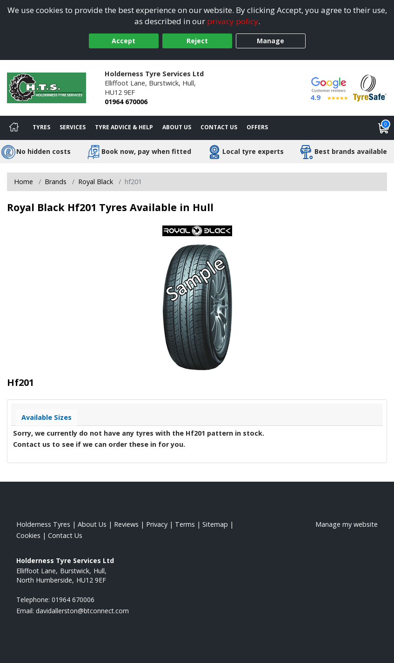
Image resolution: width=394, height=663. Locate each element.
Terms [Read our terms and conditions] (185, 524)
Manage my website (346, 524)
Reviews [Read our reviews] (126, 524)
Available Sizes (46, 417)
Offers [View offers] (257, 127)
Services (73, 127)
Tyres (41, 127)
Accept (123, 40)
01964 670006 (126, 101)
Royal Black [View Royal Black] (95, 181)
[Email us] (82, 610)
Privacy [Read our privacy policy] (156, 524)
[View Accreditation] (370, 87)
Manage (270, 40)
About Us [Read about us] (92, 524)
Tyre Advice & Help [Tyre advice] (124, 127)
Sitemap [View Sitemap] (215, 524)
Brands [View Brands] (56, 181)
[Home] (14, 128)
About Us (176, 127)
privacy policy (232, 21)
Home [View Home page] (23, 181)
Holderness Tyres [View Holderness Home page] (43, 524)
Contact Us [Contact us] (218, 127)
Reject (197, 40)
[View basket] (384, 128)
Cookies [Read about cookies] (28, 535)
